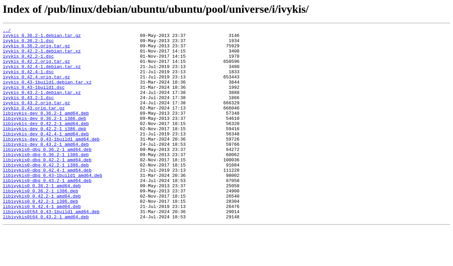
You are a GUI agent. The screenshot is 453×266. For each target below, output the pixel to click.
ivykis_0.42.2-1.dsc (28, 62)
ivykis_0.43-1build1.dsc (33, 99)
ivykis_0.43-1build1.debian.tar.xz (47, 93)
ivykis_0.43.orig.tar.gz (33, 124)
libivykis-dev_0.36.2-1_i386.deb (44, 137)
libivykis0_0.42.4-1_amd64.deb (42, 242)
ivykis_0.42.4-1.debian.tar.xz (42, 75)
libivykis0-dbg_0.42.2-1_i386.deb (46, 193)
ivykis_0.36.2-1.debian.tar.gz (42, 37)
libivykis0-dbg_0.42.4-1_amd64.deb (47, 199)
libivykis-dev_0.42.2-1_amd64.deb (46, 143)
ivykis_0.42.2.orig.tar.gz (36, 68)
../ (7, 31)
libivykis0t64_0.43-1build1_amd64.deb (51, 249)
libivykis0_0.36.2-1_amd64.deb (42, 218)
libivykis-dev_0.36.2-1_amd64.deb (46, 130)
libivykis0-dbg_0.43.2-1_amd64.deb (47, 211)
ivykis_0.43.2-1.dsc (28, 112)
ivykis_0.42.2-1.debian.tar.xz (42, 56)
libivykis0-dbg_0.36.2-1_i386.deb (46, 180)
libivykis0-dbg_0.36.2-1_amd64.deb (47, 174)
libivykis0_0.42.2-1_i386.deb (40, 236)
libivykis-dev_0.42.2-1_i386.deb (44, 149)
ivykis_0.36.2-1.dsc (28, 43)
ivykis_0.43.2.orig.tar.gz (36, 118)
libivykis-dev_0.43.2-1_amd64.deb (46, 168)
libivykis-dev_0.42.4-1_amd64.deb (46, 155)
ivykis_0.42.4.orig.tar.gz (36, 87)
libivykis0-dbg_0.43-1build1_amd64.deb (52, 205)
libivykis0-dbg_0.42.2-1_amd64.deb (47, 186)
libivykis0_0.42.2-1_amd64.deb (42, 230)
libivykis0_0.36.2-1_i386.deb (40, 224)
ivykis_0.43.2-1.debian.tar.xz (42, 106)
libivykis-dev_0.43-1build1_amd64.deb (51, 162)
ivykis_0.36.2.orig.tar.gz (36, 50)
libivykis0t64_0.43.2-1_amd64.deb (46, 255)
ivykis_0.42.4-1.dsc (28, 81)
